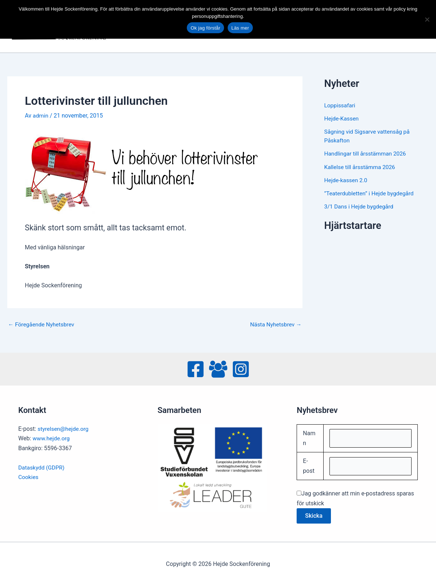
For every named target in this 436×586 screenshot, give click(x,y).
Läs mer (240, 28)
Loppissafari (340, 105)
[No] (427, 19)
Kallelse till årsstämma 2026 (361, 166)
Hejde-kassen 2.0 (346, 179)
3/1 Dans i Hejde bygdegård (360, 206)
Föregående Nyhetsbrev (42, 325)
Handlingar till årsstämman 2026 (366, 153)
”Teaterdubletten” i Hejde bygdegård (370, 192)
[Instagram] (241, 369)
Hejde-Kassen (342, 118)
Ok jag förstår (205, 28)
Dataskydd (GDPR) (42, 467)
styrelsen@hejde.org (64, 428)
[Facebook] (195, 369)
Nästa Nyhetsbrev (274, 325)
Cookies (28, 477)
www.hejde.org (51, 438)
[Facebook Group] (218, 369)
